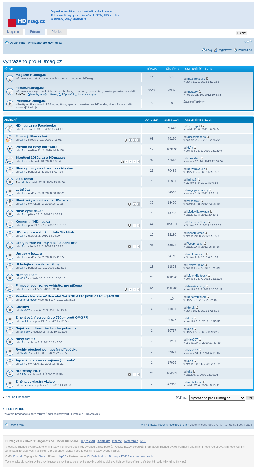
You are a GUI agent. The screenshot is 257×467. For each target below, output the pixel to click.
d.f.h (22, 129)
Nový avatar (25, 339)
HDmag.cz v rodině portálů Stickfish (45, 232)
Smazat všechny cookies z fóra (167, 424)
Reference (131, 441)
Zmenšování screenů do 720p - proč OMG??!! (53, 317)
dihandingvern (28, 299)
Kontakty (103, 441)
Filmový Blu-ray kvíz (32, 136)
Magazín (13, 32)
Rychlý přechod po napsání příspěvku (46, 349)
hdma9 (191, 179)
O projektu (88, 441)
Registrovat (225, 50)
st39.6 (23, 278)
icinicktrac (193, 158)
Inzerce (117, 441)
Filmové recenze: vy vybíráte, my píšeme (49, 285)
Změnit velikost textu (248, 41)
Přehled (57, 32)
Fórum (35, 32)
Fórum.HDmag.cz (30, 88)
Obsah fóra (17, 42)
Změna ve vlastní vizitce (35, 381)
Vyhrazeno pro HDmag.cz (44, 42)
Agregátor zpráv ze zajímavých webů (45, 360)
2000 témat (24, 179)
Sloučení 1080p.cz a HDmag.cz (40, 157)
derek (191, 307)
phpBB (62, 456)
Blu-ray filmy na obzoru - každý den (44, 168)
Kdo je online (13, 409)
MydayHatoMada (198, 211)
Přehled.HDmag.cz (31, 101)
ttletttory (192, 91)
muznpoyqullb (196, 78)
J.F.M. (23, 374)
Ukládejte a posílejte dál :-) (37, 264)
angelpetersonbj (197, 190)
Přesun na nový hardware (36, 147)
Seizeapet (193, 126)
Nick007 (24, 310)
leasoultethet (195, 232)
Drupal (17, 456)
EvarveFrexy (195, 264)
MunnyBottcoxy (197, 275)
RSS (143, 441)
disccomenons (196, 136)
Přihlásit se (245, 50)
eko (189, 371)
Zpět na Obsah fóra (18, 397)
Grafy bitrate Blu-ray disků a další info (46, 243)
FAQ (209, 50)
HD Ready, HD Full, (31, 371)
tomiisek (24, 331)
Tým (142, 424)
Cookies (22, 307)
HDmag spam (26, 275)
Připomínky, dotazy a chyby (79, 94)
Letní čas (23, 189)
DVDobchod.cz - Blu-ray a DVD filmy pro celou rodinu (121, 456)
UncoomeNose (196, 222)
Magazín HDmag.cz (31, 75)
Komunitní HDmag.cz (33, 221)
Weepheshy (194, 243)
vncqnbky (193, 200)
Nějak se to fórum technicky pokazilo (46, 328)
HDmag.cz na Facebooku (36, 125)
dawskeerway (196, 286)
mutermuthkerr (196, 296)
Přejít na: (181, 397)
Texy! (42, 456)
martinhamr (26, 385)
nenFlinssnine (196, 254)
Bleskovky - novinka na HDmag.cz (43, 200)
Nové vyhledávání (30, 211)
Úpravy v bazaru (29, 253)
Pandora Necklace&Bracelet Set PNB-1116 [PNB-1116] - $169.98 (67, 296)
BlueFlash (25, 321)
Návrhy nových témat (43, 94)
